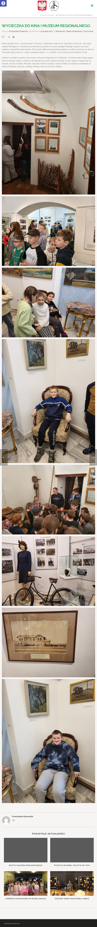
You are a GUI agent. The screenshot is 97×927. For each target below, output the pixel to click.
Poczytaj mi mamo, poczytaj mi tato (72, 865)
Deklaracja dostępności (12, 923)
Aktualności (60, 31)
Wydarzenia (77, 31)
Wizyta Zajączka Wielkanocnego (25, 865)
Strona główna (47, 15)
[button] (3, 3)
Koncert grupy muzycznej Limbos (72, 899)
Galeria (69, 31)
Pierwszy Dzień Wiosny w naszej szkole (25, 899)
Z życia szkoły (87, 31)
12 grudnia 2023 (46, 31)
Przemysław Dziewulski (18, 31)
